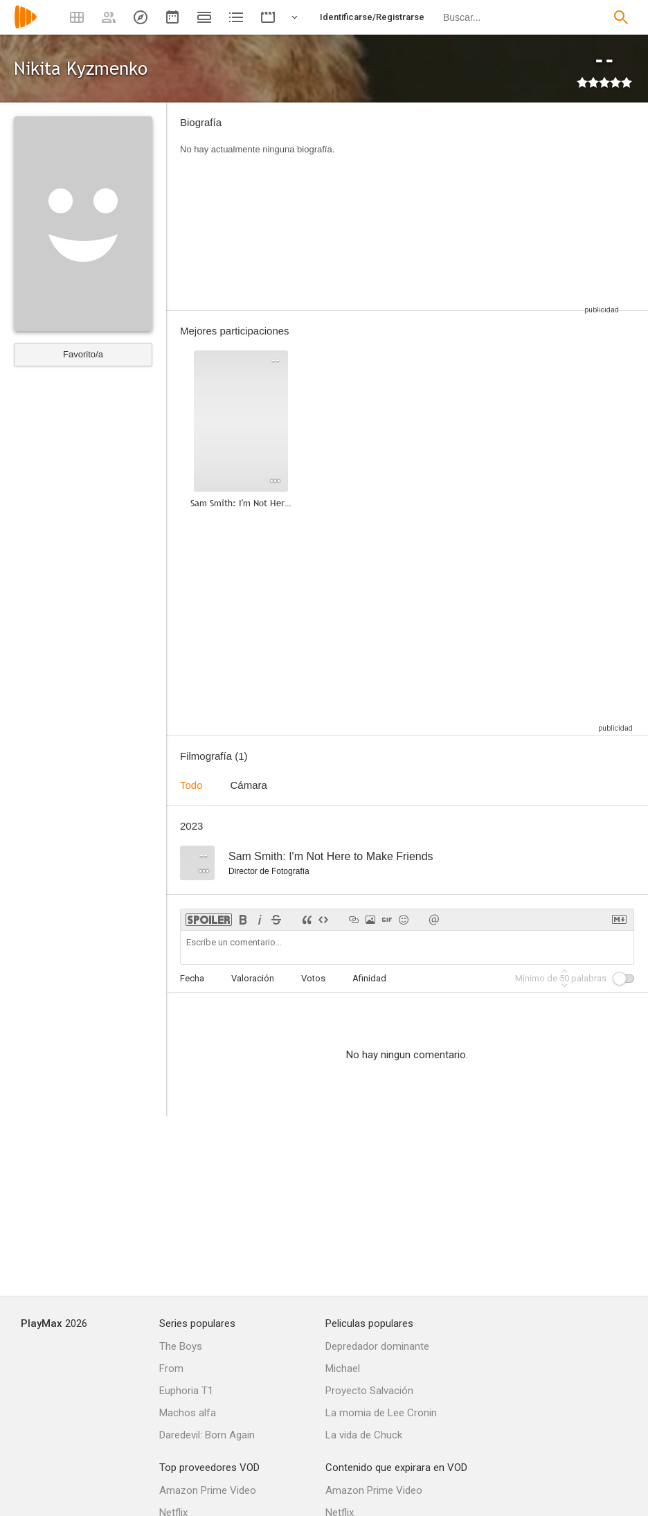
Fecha (192, 978)
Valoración (252, 978)
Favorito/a (83, 354)
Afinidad (369, 978)
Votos (313, 978)
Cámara (249, 785)
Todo (191, 785)
